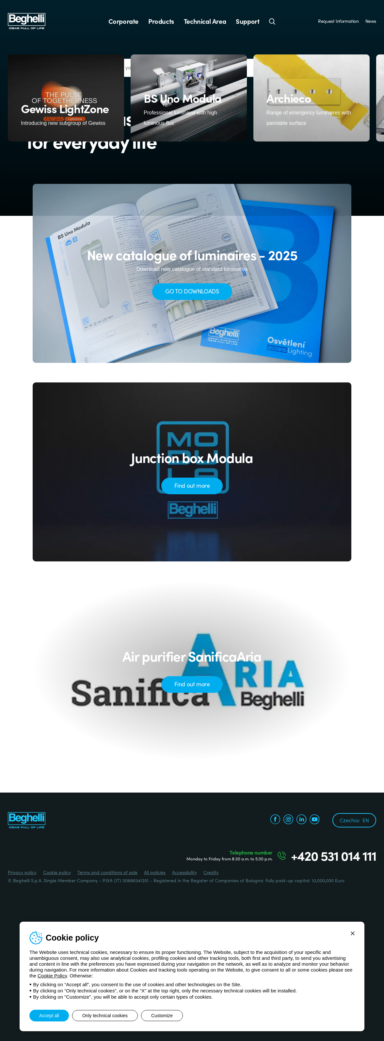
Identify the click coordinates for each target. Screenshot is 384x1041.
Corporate (123, 21)
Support (247, 21)
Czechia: (354, 820)
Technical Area (205, 21)
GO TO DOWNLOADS (192, 291)
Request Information (338, 21)
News (370, 21)
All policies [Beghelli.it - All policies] (155, 872)
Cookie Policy (52, 975)
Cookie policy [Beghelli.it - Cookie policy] (57, 872)
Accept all (49, 1015)
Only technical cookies (105, 1015)
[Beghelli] (26, 20)
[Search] (272, 21)
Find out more (192, 485)
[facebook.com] (275, 820)
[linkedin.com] (301, 820)
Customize (162, 1015)
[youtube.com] (314, 820)
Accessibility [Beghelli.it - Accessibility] (184, 872)
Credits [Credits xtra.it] (210, 872)
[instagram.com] (288, 820)
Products (161, 21)
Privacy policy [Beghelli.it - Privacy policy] (22, 872)
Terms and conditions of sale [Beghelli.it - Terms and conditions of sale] (107, 872)
